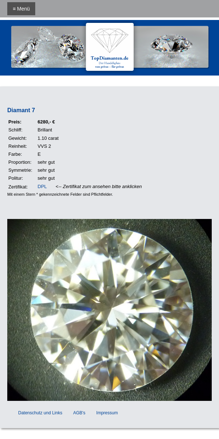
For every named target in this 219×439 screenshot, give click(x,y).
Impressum (107, 412)
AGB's (79, 412)
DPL (42, 186)
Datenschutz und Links (40, 412)
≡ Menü (21, 9)
